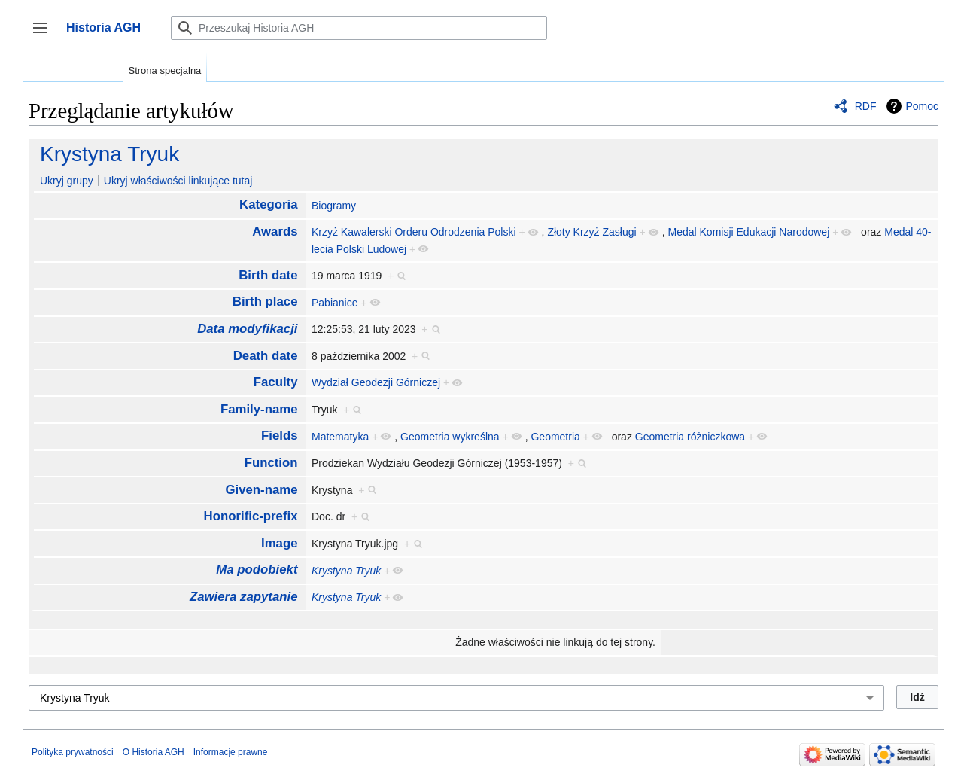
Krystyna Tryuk (109, 154)
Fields (279, 435)
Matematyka (340, 437)
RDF (866, 106)
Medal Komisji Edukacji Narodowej (749, 232)
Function (271, 463)
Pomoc (921, 106)
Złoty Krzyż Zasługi (591, 232)
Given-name (261, 490)
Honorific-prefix (251, 516)
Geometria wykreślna (450, 437)
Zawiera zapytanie (244, 597)
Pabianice (335, 303)
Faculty (276, 382)
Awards (274, 231)
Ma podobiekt (256, 569)
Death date (265, 356)
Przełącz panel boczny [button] (44, 35)
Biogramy (334, 206)
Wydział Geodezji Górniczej (376, 382)
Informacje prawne (230, 752)
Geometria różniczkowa (690, 437)
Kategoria (268, 204)
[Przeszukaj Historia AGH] (359, 28)
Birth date (268, 275)
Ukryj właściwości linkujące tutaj (178, 181)
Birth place (265, 301)
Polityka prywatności (73, 752)
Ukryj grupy (66, 181)
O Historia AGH (153, 752)
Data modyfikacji (247, 328)
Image (279, 543)
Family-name (259, 409)
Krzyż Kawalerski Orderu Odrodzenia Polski (414, 232)
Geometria (555, 437)
